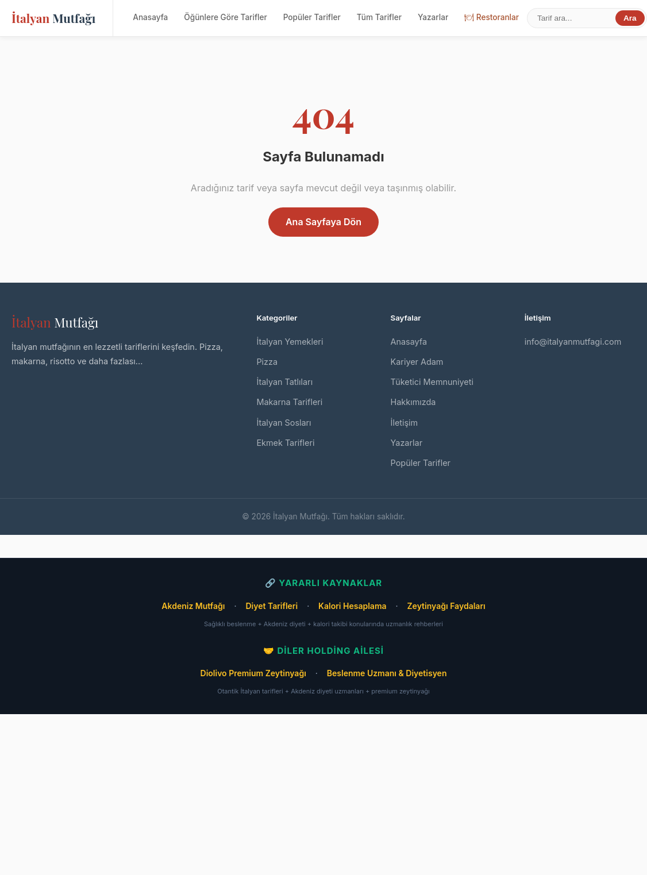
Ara (630, 18)
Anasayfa (150, 17)
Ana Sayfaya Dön (323, 222)
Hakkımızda (413, 402)
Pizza (267, 362)
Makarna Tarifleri (289, 402)
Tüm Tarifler (379, 17)
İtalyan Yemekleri (289, 341)
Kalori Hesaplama (352, 606)
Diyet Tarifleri (271, 606)
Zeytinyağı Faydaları (446, 606)
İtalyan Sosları (283, 422)
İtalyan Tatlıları (284, 382)
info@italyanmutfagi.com (573, 341)
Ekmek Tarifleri (285, 443)
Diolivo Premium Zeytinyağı (253, 673)
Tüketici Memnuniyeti (432, 382)
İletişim (404, 422)
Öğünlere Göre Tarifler (225, 17)
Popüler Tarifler (312, 17)
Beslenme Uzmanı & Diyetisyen (387, 673)
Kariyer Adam (417, 362)
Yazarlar (433, 17)
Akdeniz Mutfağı (193, 606)
